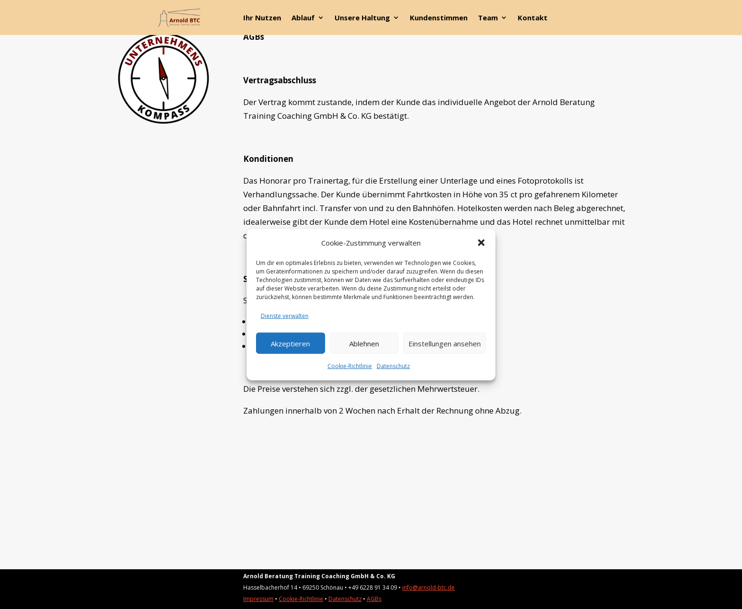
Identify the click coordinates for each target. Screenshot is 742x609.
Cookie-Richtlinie (349, 366)
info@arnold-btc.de (428, 587)
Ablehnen (364, 343)
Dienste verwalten (285, 316)
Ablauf (303, 18)
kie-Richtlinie (306, 599)
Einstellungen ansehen (444, 343)
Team (488, 18)
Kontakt (533, 18)
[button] (481, 242)
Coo (284, 599)
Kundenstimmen (439, 18)
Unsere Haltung (362, 18)
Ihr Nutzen (262, 18)
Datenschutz (393, 366)
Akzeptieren (290, 343)
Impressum (258, 599)
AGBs (374, 599)
